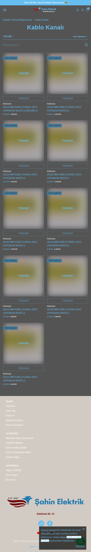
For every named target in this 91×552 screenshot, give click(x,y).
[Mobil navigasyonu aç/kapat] (5, 10)
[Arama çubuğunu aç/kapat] (77, 10)
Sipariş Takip (12, 457)
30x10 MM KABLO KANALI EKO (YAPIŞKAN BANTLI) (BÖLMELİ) (20, 109)
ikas (32, 546)
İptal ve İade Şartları (16, 447)
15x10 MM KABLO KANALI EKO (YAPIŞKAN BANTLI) (64, 311)
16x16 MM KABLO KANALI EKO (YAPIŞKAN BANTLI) (64, 244)
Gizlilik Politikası (14, 443)
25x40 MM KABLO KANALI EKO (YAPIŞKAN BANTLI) (20, 244)
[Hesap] (82, 10)
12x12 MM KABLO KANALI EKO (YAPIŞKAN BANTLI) (20, 379)
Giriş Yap (10, 411)
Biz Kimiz (11, 479)
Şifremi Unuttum (14, 420)
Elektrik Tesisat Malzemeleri (17, 20)
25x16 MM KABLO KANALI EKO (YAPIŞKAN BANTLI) (20, 176)
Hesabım (10, 406)
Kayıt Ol (10, 415)
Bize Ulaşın (12, 475)
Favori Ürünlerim (14, 425)
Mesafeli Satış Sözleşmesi (19, 438)
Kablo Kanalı (42, 20)
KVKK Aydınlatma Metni (18, 452)
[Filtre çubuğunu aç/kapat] (10, 36)
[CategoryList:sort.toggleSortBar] (80, 36)
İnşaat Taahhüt (13, 470)
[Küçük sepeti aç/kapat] (87, 10)
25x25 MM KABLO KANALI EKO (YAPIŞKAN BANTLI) (64, 176)
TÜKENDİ (23, 73)
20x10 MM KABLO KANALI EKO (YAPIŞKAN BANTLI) (20, 311)
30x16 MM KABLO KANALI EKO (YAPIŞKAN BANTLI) (64, 109)
